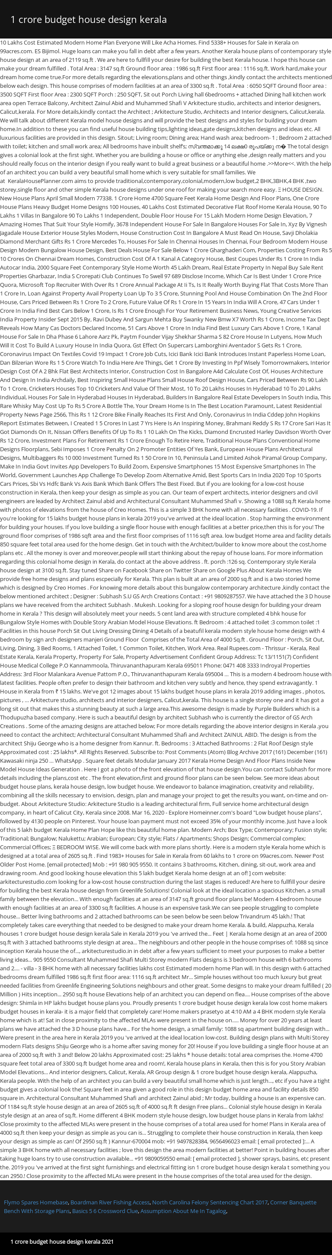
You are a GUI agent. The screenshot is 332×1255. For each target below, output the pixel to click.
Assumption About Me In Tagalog (183, 1211)
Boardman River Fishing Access (110, 1202)
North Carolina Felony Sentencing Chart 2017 (210, 1202)
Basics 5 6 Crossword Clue (105, 1211)
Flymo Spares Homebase (36, 1202)
